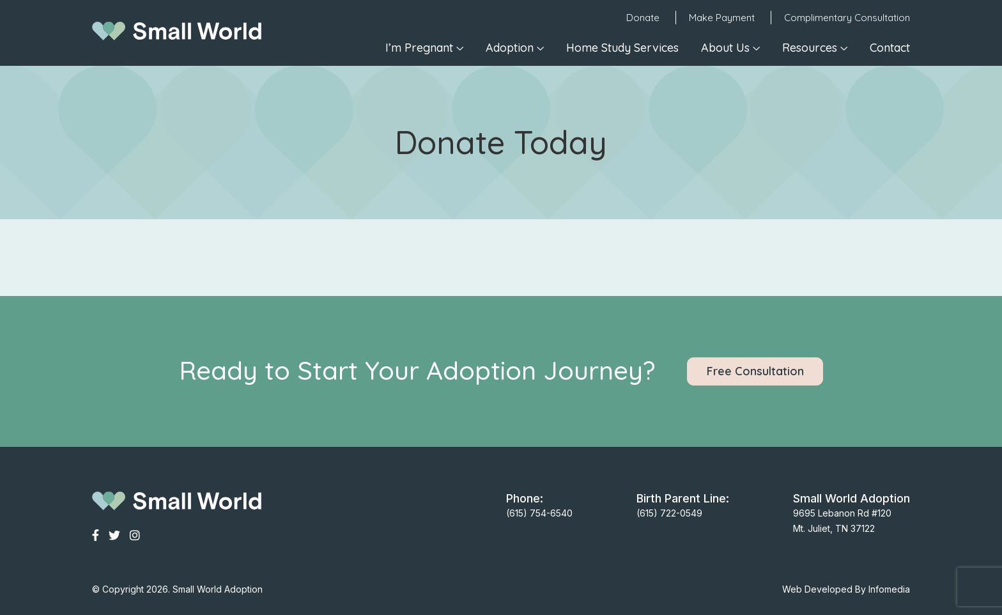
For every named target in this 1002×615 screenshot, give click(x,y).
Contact (890, 47)
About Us (725, 47)
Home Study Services (622, 47)
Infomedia (889, 589)
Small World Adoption (218, 589)
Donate (642, 18)
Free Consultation (755, 371)
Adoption (510, 47)
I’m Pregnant (419, 47)
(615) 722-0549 (669, 513)
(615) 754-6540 (539, 513)
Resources (809, 47)
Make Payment (722, 18)
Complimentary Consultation (847, 18)
